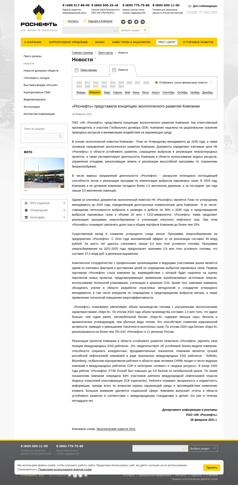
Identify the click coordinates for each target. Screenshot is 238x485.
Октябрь (182, 92)
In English (192, 11)
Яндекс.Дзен (136, 22)
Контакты (73, 21)
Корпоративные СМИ (37, 92)
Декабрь (207, 92)
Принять (211, 467)
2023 (112, 86)
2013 (104, 82)
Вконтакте (123, 22)
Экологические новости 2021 (116, 429)
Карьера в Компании (100, 21)
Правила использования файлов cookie (195, 479)
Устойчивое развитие (198, 42)
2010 (79, 82)
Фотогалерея (32, 106)
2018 (146, 82)
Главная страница (82, 52)
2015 (121, 82)
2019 (79, 86)
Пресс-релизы (32, 56)
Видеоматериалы (35, 99)
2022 (104, 86)
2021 (96, 86)
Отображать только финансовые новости (183, 82)
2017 (138, 82)
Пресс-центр (166, 42)
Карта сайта (210, 11)
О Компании (32, 42)
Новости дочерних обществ (41, 70)
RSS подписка (40, 203)
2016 (129, 82)
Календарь (37, 217)
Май (127, 92)
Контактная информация (39, 113)
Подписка (196, 475)
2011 (87, 82)
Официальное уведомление (154, 475)
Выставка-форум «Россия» (41, 85)
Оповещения (39, 210)
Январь (81, 92)
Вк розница (143, 22)
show (27, 191)
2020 (87, 86)
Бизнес (100, 42)
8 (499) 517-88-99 (76, 5)
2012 (96, 82)
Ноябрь (195, 92)
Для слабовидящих (205, 6)
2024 (121, 86)
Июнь (136, 92)
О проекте (212, 475)
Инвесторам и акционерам (131, 42)
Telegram (130, 22)
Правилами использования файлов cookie (65, 469)
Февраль (94, 92)
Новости (29, 63)
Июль (145, 92)
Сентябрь (169, 92)
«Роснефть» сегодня (37, 77)
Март (107, 92)
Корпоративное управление (68, 42)
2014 (112, 82)
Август (156, 92)
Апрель (117, 92)
